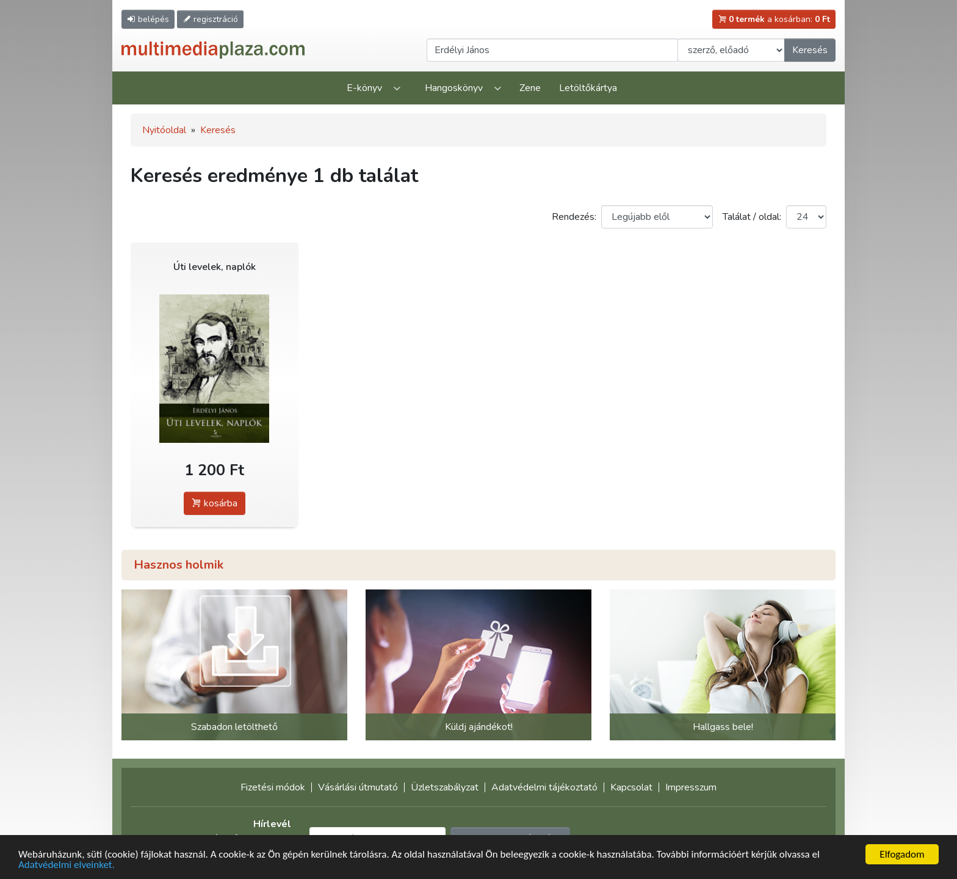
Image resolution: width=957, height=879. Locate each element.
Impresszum (691, 787)
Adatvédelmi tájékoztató (544, 787)
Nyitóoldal (164, 130)
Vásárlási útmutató (358, 787)
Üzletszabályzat (444, 787)
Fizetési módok (272, 787)
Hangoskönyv (454, 88)
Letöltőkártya (588, 88)
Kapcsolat (631, 787)
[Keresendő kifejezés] (552, 50)
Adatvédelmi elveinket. (66, 865)
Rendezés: (574, 217)
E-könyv (364, 88)
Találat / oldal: (752, 217)
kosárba (214, 503)
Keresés (810, 50)
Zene (530, 88)
